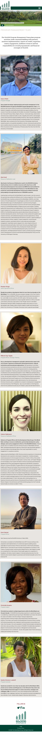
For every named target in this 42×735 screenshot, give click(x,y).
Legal (20, 726)
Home (2, 25)
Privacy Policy (20, 728)
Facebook (21, 707)
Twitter (18, 707)
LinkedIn (23, 707)
